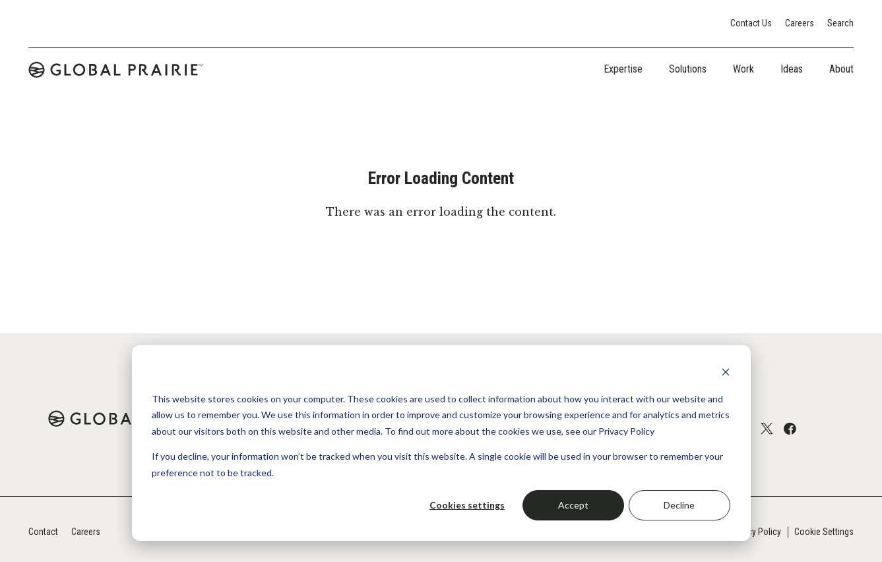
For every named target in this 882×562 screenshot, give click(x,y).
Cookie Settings (824, 531)
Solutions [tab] (688, 69)
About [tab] (841, 69)
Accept (573, 505)
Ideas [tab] (791, 69)
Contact (43, 531)
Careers (799, 23)
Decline (679, 505)
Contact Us (751, 23)
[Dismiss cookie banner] (725, 373)
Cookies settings (467, 505)
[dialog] (441, 443)
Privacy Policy (755, 531)
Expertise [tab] (623, 69)
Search (840, 23)
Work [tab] (743, 69)
